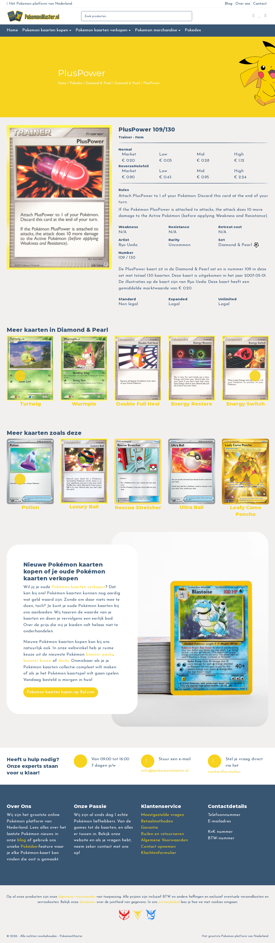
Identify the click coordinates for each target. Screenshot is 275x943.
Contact (260, 4)
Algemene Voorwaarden (164, 840)
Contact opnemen (158, 847)
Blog (228, 4)
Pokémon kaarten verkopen (78, 587)
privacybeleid (169, 902)
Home (12, 30)
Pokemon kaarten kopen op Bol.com (60, 692)
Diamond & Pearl (98, 83)
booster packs (99, 655)
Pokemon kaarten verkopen (101, 30)
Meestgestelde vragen (162, 815)
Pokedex (193, 30)
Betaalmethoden (157, 821)
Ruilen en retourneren (162, 834)
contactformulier (224, 772)
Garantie (149, 828)
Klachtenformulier (158, 853)
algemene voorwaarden (76, 897)
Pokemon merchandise (156, 30)
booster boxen (37, 661)
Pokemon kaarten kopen (45, 30)
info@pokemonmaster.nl (165, 771)
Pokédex (29, 847)
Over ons (242, 4)
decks (63, 661)
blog (21, 840)
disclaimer (88, 902)
